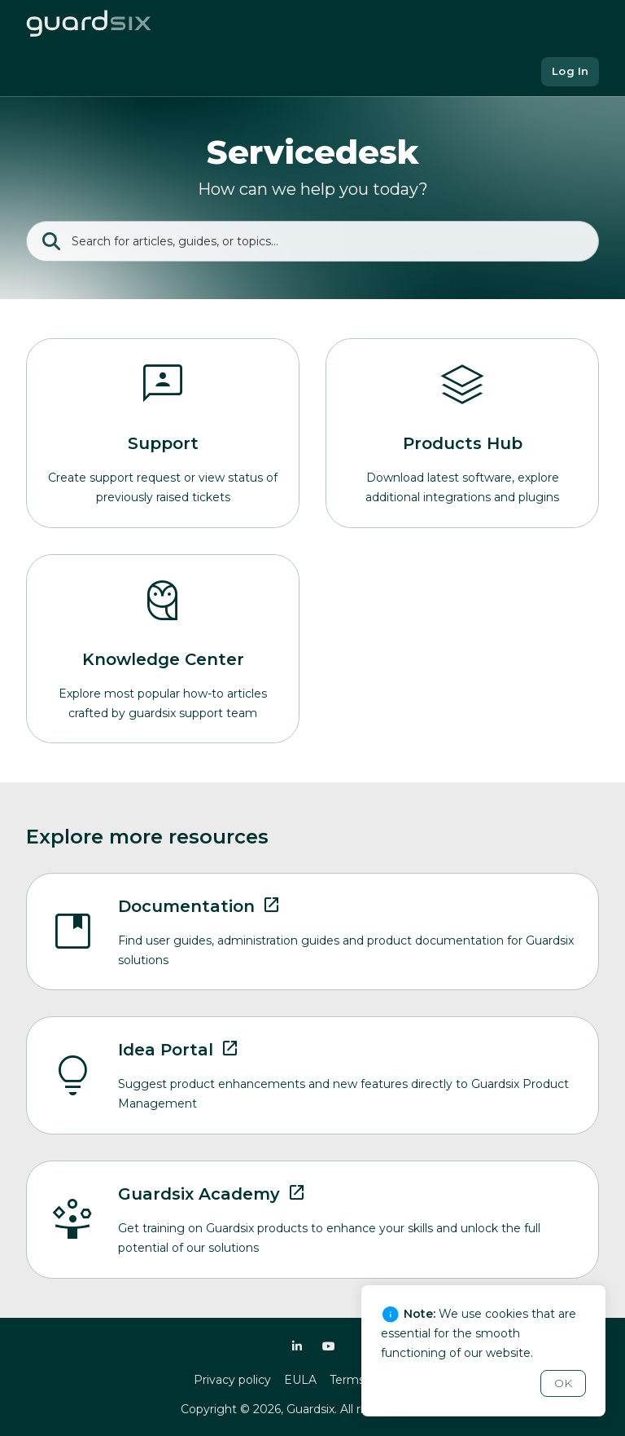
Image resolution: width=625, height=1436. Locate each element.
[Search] (312, 241)
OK (563, 1383)
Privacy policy (232, 1379)
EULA (300, 1379)
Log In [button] (570, 70)
